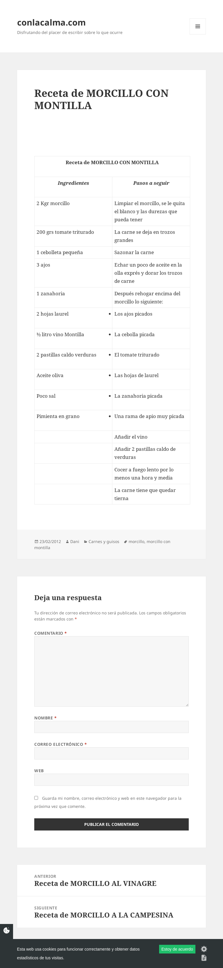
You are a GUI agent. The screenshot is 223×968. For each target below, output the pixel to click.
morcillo (136, 541)
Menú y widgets (198, 34)
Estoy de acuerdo (177, 949)
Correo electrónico (60, 744)
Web (39, 770)
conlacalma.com (51, 22)
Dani (74, 541)
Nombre (45, 718)
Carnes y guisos (104, 541)
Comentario (50, 633)
